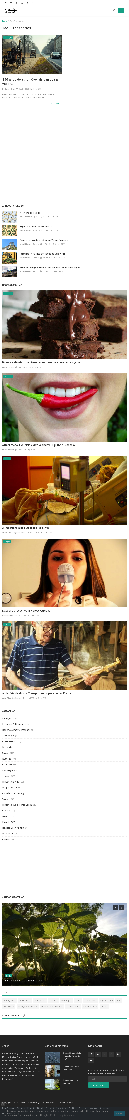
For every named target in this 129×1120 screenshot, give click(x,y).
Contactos (104, 1108)
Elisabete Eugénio (9, 615)
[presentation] (115, 907)
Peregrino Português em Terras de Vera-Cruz (42, 253)
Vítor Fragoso (25, 230)
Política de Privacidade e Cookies (61, 1108)
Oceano (53, 1000)
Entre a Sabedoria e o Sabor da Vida (23, 980)
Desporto (7, 747)
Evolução (8, 38)
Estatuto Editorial (35, 1108)
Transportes (40, 1000)
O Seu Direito (9, 741)
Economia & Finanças (13, 724)
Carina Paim (90, 1000)
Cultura (6, 839)
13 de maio (9, 1006)
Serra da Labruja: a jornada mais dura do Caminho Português (50, 267)
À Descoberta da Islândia (70, 1082)
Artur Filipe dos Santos (29, 244)
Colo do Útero (73, 1006)
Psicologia (7, 770)
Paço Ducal (25, 1000)
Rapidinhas (8, 833)
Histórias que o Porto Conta (17, 804)
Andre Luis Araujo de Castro (13, 532)
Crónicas (6, 810)
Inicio (4, 21)
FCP (118, 1000)
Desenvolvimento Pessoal (16, 729)
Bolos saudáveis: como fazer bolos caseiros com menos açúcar (41, 362)
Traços (7, 542)
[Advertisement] (64, 132)
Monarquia (66, 1000)
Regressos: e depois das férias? (36, 226)
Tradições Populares (27, 1006)
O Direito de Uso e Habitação (71, 1068)
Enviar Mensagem (10, 1113)
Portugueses (10, 1000)
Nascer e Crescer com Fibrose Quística (26, 610)
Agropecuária (106, 1000)
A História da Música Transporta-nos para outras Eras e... (37, 693)
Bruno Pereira (8, 367)
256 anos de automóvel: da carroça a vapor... (30, 82)
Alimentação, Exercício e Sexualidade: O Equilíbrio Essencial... (39, 445)
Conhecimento (90, 1006)
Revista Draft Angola (13, 827)
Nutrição (8, 293)
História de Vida (10, 781)
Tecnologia (8, 735)
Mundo (5, 816)
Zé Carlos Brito (8, 89)
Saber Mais (56, 103)
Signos (5, 798)
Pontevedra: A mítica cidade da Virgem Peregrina (44, 240)
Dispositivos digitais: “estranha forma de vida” (72, 1056)
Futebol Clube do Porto (51, 1006)
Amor (78, 1000)
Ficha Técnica (8, 1108)
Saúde (7, 459)
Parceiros (83, 1108)
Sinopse (21, 1108)
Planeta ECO (8, 821)
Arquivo (93, 1108)
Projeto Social (9, 787)
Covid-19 (7, 764)
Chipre (104, 1006)
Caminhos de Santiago (13, 793)
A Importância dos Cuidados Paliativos (26, 527)
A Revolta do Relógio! (30, 212)
